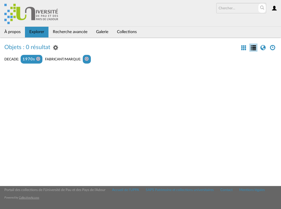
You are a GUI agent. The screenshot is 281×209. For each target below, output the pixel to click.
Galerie (102, 32)
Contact (226, 190)
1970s (31, 59)
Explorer (36, 32)
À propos (12, 32)
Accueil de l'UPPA (125, 190)
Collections (127, 32)
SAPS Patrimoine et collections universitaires (180, 190)
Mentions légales (252, 190)
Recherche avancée (70, 32)
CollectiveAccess (29, 197)
